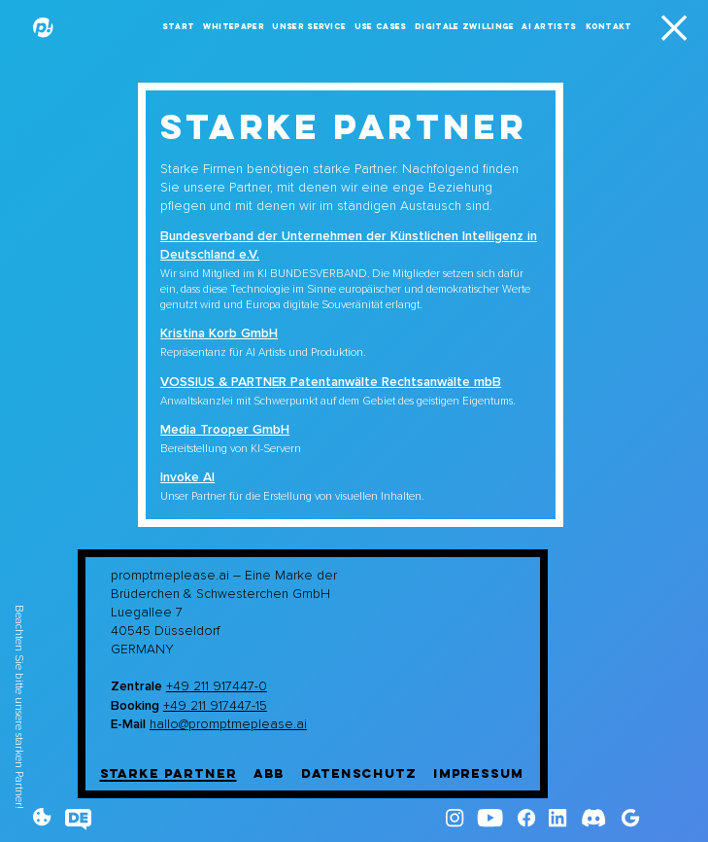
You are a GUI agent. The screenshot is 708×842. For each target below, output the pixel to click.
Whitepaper (233, 26)
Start (178, 26)
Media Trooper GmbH (224, 429)
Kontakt (609, 26)
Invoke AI (187, 477)
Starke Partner (168, 773)
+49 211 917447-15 (215, 705)
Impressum (478, 773)
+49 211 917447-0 (216, 686)
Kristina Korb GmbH (219, 333)
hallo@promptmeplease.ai (228, 724)
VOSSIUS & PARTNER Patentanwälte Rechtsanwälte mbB (330, 381)
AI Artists (549, 26)
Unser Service (309, 26)
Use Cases (380, 26)
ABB (269, 773)
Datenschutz (358, 773)
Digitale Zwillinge (464, 26)
